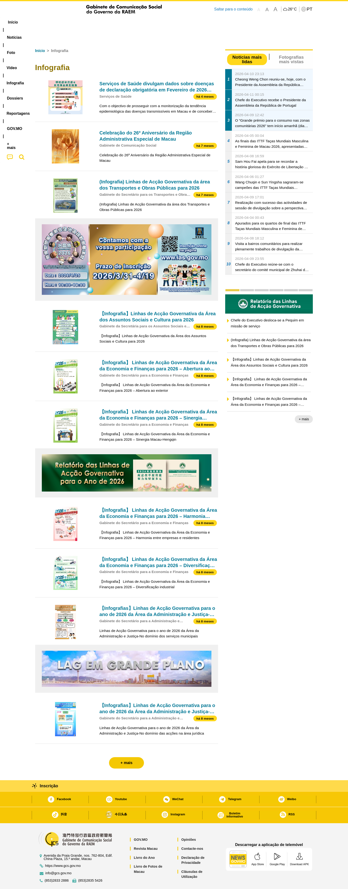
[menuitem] (67, 22)
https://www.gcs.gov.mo (63, 851)
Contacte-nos (192, 834)
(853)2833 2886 (57, 866)
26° (292, 9)
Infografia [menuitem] (130, 22)
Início (40, 36)
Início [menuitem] (44, 22)
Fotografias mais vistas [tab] (291, 45)
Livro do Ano (144, 843)
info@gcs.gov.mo (58, 858)
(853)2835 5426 (90, 866)
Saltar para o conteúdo (233, 9)
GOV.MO (141, 825)
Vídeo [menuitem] (107, 22)
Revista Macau (145, 834)
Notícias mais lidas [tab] (247, 45)
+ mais (304, 404)
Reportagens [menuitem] (185, 22)
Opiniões (188, 825)
